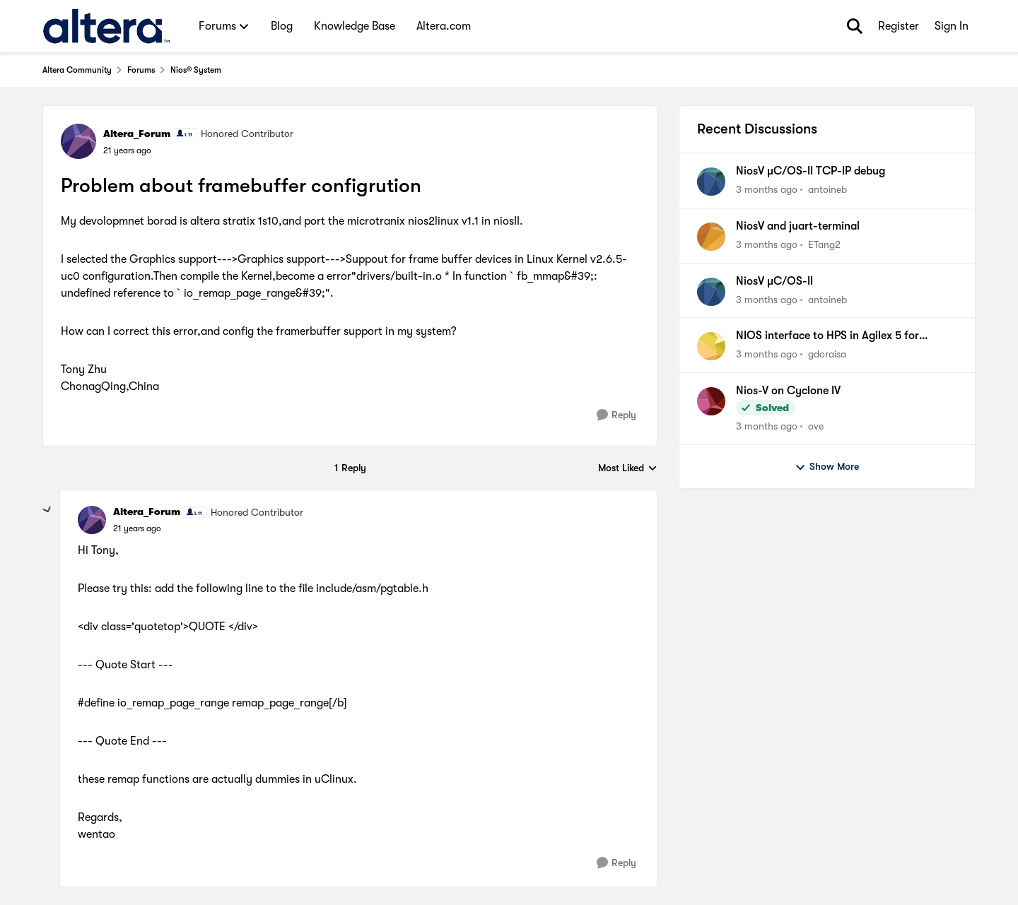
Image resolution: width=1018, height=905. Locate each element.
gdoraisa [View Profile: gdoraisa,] (827, 354)
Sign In (952, 26)
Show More (827, 467)
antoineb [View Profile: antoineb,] (827, 189)
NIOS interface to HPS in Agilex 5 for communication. (827, 336)
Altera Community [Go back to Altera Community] (77, 70)
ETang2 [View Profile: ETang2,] (824, 244)
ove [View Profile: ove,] (816, 426)
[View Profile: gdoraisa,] (711, 346)
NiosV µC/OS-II (774, 281)
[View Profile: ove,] (711, 401)
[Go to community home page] (106, 26)
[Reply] (616, 415)
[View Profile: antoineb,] (711, 181)
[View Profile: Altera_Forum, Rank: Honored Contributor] (78, 141)
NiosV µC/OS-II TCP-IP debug (810, 171)
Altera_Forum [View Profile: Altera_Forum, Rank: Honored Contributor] (136, 133)
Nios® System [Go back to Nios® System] (195, 70)
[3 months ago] (766, 189)
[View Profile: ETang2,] (711, 237)
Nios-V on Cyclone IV (788, 390)
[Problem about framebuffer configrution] (137, 528)
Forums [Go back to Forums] (141, 70)
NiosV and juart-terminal (798, 226)
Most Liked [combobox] (627, 468)
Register (898, 26)
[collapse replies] (47, 510)
